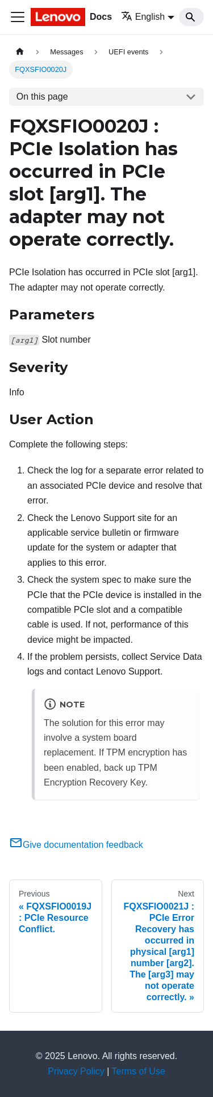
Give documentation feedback (76, 845)
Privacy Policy (76, 1071)
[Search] (191, 17)
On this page (42, 96)
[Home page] (20, 52)
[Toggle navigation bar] (17, 16)
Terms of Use (138, 1071)
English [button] (143, 17)
